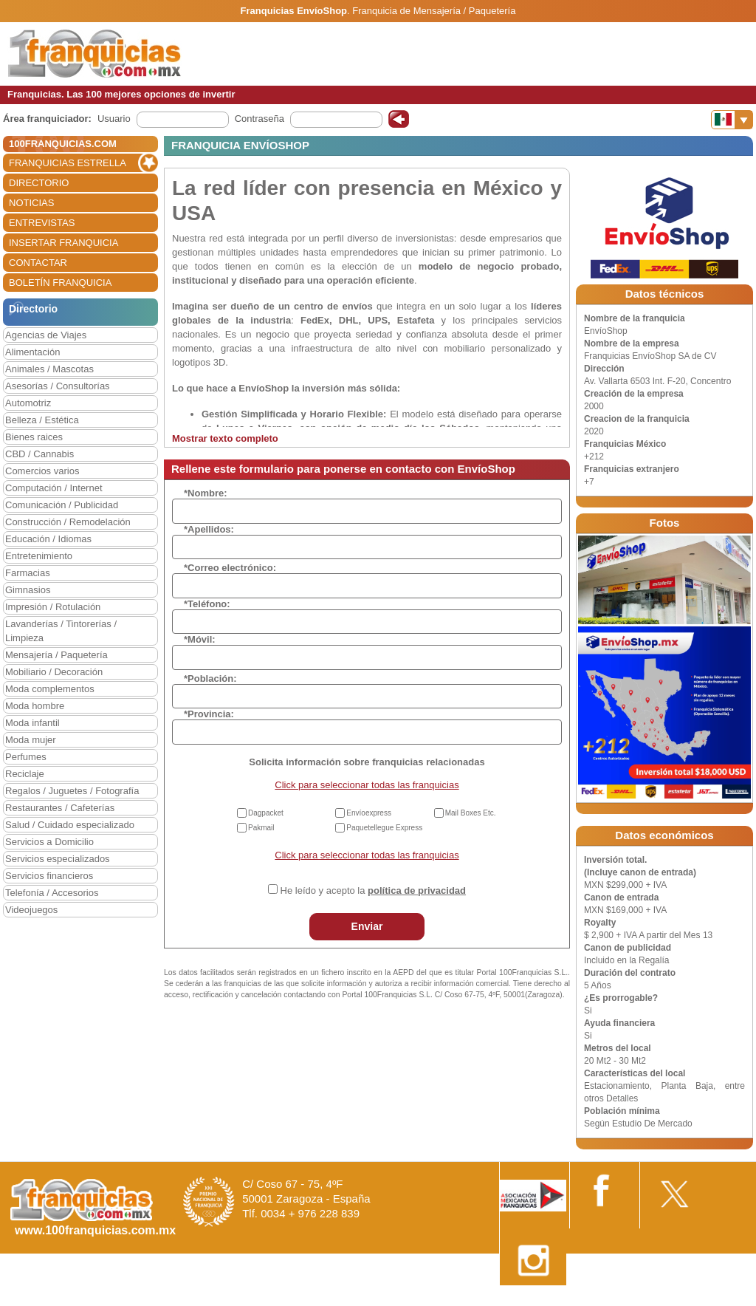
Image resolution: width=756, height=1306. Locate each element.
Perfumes (26, 756)
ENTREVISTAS (42, 222)
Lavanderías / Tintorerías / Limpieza (61, 630)
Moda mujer (30, 739)
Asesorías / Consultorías (57, 386)
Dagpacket (266, 813)
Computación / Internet (54, 487)
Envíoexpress (368, 813)
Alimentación (32, 352)
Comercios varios (42, 470)
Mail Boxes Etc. (470, 813)
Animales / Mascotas (49, 369)
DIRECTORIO (39, 182)
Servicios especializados (57, 858)
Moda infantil (32, 722)
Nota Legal (537, 1300)
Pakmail (261, 828)
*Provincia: (209, 713)
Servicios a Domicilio (49, 841)
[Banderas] (732, 119)
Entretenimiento (38, 555)
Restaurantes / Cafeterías (59, 807)
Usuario (114, 118)
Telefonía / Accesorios (51, 892)
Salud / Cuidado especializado (69, 824)
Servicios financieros (49, 875)
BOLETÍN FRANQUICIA (60, 282)
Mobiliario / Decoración (54, 671)
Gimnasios (27, 589)
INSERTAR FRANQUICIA (63, 242)
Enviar (367, 926)
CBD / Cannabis (39, 453)
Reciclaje (24, 773)
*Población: (210, 678)
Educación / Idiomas (48, 538)
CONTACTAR (38, 262)
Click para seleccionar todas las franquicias (366, 784)
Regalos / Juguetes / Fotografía (72, 790)
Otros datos (716, 1300)
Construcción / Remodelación (68, 521)
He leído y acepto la (373, 890)
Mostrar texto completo (225, 438)
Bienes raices (34, 436)
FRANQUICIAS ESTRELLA (67, 162)
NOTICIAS (31, 202)
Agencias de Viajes (45, 335)
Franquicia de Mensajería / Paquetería (433, 10)
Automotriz (28, 402)
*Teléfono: (207, 603)
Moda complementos (49, 688)
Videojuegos (31, 909)
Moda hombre (34, 705)
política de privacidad (417, 890)
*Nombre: (205, 493)
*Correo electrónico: (230, 567)
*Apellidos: (209, 529)
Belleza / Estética (42, 419)
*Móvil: (200, 639)
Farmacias (27, 572)
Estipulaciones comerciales (627, 1300)
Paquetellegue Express (384, 828)
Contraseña (259, 118)
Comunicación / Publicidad (61, 504)
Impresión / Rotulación (52, 606)
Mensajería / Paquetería (56, 654)
